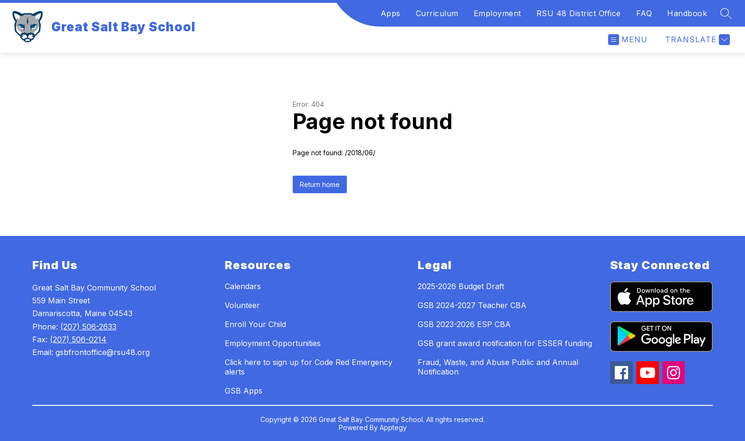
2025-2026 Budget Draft (461, 286)
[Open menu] (628, 40)
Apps (391, 13)
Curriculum (437, 13)
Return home (320, 184)
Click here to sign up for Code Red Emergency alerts (308, 366)
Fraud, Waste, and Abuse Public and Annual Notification (498, 366)
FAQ (644, 13)
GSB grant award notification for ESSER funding (505, 343)
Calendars (243, 286)
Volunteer (242, 305)
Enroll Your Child (255, 324)
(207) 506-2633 (88, 326)
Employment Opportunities (273, 343)
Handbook (687, 13)
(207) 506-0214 (78, 339)
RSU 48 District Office (578, 13)
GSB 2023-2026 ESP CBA (464, 324)
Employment (497, 13)
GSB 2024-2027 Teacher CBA (472, 305)
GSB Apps (243, 390)
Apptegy (393, 427)
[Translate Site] (696, 40)
